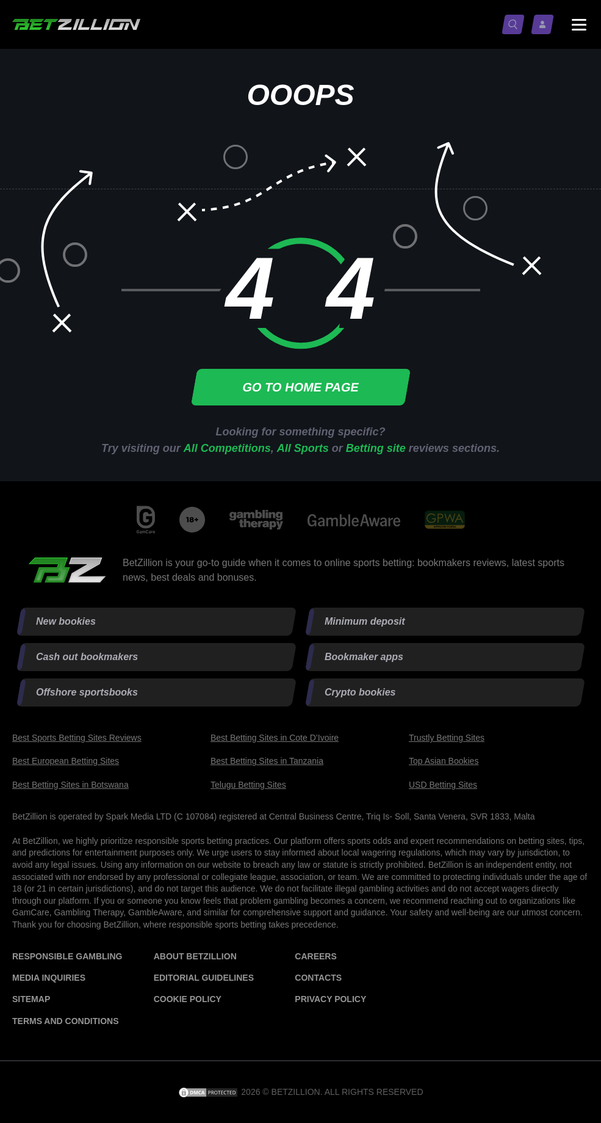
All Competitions (227, 448)
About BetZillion (195, 956)
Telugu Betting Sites (248, 785)
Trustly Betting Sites (446, 738)
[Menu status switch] (579, 24)
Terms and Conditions (65, 1021)
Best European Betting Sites (65, 761)
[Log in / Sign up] (545, 24)
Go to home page (300, 387)
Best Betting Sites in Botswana (70, 785)
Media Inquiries (48, 978)
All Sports (303, 448)
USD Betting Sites (443, 785)
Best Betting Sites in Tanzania (267, 761)
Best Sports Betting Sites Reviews (77, 738)
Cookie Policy (187, 999)
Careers (315, 956)
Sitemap (31, 999)
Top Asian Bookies (443, 761)
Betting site (376, 448)
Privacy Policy (330, 999)
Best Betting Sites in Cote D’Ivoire (275, 738)
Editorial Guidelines (204, 978)
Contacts (318, 978)
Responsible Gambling (67, 956)
